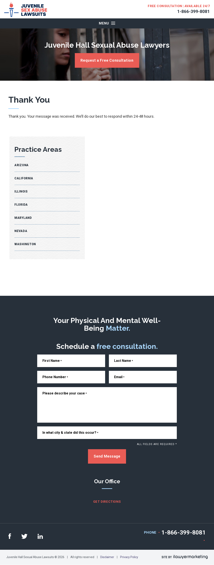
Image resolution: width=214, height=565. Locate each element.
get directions (107, 502)
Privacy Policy (129, 557)
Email (119, 377)
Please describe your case (64, 393)
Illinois (21, 191)
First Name (52, 361)
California (23, 178)
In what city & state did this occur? (70, 433)
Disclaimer (107, 557)
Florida (21, 204)
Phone (150, 532)
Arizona (21, 165)
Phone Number (55, 377)
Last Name (123, 361)
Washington (25, 244)
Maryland (23, 217)
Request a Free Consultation (106, 60)
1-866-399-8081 (193, 11)
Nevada (20, 231)
